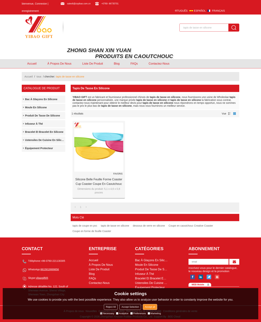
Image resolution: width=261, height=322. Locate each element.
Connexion (41, 3)
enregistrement (30, 10)
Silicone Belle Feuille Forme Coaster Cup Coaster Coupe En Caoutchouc (98, 181)
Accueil (32, 63)
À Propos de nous (59, 63)
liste (229, 113)
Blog (117, 63)
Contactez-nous (159, 63)
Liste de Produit (92, 63)
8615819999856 (49, 269)
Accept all (150, 306)
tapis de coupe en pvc (84, 225)
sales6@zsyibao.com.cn (79, 3)
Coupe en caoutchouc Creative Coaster (191, 225)
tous (39, 76)
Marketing (154, 313)
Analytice (122, 313)
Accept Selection (130, 306)
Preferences (138, 313)
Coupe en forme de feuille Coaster (91, 231)
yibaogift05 (42, 277)
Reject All (111, 306)
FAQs (134, 63)
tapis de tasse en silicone (115, 225)
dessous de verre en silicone (149, 225)
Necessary (107, 313)
